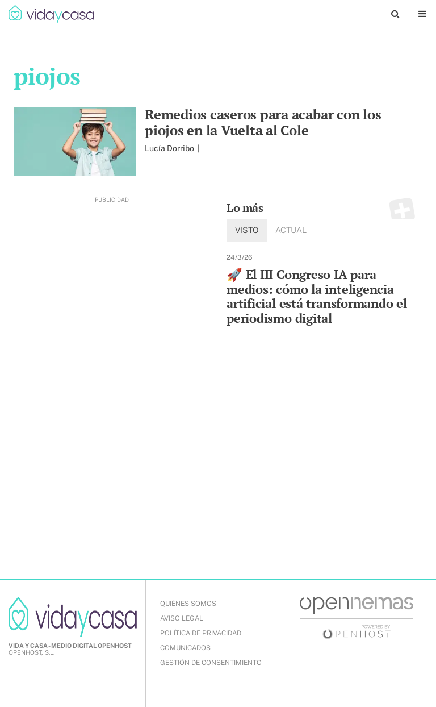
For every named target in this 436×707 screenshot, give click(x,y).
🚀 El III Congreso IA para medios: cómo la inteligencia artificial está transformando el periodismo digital (317, 296)
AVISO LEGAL (181, 618)
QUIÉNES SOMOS (188, 604)
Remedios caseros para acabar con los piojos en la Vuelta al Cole (263, 122)
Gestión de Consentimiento (211, 663)
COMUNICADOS (185, 648)
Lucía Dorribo (170, 148)
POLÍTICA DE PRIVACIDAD (200, 633)
